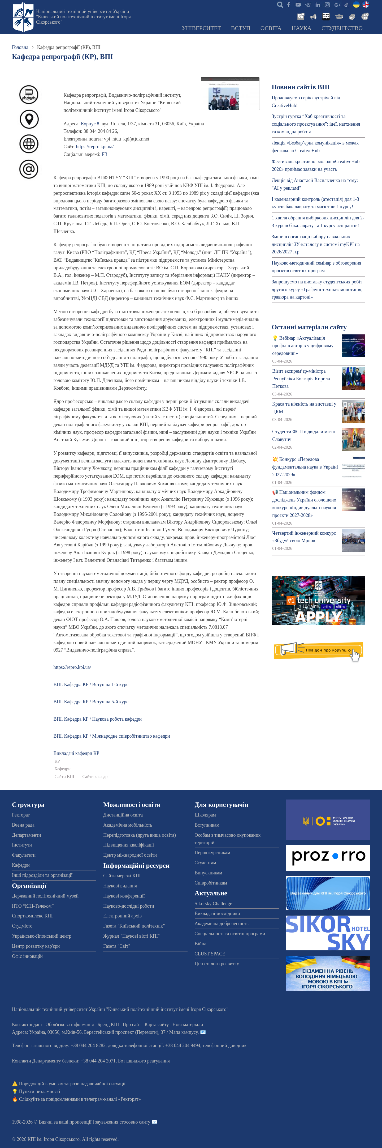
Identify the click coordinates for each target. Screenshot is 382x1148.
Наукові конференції (124, 896)
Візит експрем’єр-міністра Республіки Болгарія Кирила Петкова (301, 378)
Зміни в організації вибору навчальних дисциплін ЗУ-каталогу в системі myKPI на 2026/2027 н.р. (316, 244)
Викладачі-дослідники (217, 913)
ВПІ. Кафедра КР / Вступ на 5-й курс (91, 701)
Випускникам (208, 872)
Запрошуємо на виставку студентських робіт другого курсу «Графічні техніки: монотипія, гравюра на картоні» (317, 289)
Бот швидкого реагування (144, 1061)
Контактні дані (27, 1024)
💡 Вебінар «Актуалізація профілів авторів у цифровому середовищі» (302, 345)
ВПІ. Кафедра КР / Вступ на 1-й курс (91, 684)
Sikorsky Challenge (213, 903)
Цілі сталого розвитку (217, 963)
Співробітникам (211, 883)
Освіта (271, 28)
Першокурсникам (212, 852)
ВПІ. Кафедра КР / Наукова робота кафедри (98, 719)
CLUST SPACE (210, 953)
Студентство (342, 28)
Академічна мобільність (127, 825)
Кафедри (63, 769)
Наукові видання (120, 885)
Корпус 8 (90, 123)
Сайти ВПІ (64, 776)
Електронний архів (122, 916)
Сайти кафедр (94, 776)
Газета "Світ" (116, 946)
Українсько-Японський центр (41, 936)
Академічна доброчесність (222, 923)
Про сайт (132, 1024)
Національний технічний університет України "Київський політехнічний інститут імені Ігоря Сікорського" (83, 17)
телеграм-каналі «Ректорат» (112, 1099)
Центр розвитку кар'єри (36, 946)
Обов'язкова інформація (70, 1024)
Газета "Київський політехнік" (134, 926)
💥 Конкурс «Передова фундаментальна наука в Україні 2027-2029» (305, 467)
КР (57, 761)
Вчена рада (23, 825)
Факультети (24, 855)
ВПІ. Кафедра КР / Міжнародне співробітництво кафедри (112, 736)
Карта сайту (157, 1024)
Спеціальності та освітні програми (230, 933)
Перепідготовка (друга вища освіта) (139, 835)
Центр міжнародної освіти (130, 855)
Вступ (240, 28)
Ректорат (21, 815)
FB (104, 154)
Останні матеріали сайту (309, 327)
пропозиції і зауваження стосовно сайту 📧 (113, 1122)
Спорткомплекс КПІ (32, 916)
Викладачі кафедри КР (76, 753)
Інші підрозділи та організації (42, 875)
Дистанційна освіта (123, 815)
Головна (20, 47)
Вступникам (207, 825)
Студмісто (22, 926)
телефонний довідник (225, 1045)
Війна (200, 943)
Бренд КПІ (108, 1024)
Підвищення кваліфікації (128, 845)
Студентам (205, 862)
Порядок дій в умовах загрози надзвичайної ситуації (72, 1083)
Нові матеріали (187, 1024)
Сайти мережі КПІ (122, 875)
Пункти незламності (39, 1091)
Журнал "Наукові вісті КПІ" (131, 936)
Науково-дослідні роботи (128, 906)
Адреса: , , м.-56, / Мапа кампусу (105, 1032)
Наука (301, 28)
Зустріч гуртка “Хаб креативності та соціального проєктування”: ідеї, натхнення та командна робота (316, 124)
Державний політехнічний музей (45, 896)
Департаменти (26, 835)
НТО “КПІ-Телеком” (33, 906)
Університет (201, 28)
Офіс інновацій (27, 956)
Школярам (205, 815)
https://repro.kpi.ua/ (95, 146)
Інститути (22, 845)
